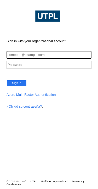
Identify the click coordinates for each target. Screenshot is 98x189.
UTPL (34, 181)
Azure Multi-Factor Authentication (31, 95)
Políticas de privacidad (54, 181)
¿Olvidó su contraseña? (24, 106)
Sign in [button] (16, 83)
